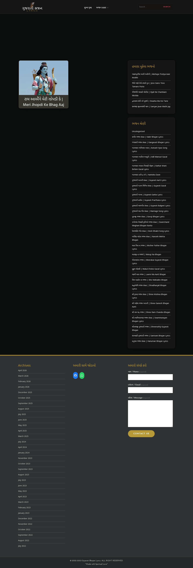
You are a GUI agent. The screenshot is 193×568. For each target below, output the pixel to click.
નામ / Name (137, 372)
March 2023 (23, 502)
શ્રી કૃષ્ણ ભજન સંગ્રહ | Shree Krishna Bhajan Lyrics (149, 296)
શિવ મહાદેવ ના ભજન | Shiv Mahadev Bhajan (149, 280)
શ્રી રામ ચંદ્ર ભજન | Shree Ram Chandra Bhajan (151, 312)
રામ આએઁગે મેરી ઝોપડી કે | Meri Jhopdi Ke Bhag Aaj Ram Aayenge (43, 104)
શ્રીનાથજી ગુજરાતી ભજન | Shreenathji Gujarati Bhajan (150, 329)
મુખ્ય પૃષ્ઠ (88, 7)
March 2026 (23, 376)
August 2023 (23, 475)
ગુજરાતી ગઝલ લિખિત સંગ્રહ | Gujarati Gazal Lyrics (149, 188)
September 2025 (25, 403)
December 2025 (25, 392)
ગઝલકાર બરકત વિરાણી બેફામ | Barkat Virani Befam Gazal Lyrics (149, 168)
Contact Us (141, 434)
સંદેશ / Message (139, 398)
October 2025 (24, 398)
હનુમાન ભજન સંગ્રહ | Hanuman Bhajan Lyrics (150, 341)
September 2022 (25, 535)
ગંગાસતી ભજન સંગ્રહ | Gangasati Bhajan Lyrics (150, 142)
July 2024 (22, 442)
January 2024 (23, 453)
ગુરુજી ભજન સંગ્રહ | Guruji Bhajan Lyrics (148, 217)
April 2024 (22, 447)
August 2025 (23, 409)
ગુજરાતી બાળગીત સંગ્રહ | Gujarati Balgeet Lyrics (151, 206)
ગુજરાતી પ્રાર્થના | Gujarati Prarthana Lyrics (149, 200)
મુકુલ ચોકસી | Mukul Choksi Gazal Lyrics (148, 269)
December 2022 (25, 518)
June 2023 (22, 486)
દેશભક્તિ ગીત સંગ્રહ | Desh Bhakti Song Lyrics (150, 231)
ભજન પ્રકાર (102, 7)
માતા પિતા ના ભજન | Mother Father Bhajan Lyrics (149, 247)
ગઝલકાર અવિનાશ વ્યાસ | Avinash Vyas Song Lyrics (149, 150)
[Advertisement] (96, 40)
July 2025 (22, 414)
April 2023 (22, 496)
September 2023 (25, 469)
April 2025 (22, 431)
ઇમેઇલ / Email (138, 385)
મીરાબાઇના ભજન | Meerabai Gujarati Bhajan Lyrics (150, 262)
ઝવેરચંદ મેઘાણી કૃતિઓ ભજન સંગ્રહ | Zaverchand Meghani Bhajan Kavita (150, 224)
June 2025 (22, 420)
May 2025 (22, 425)
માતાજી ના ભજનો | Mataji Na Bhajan (146, 254)
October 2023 (24, 464)
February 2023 (24, 507)
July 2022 (22, 546)
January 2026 (23, 387)
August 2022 (23, 540)
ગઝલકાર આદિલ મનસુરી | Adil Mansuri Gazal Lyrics (149, 159)
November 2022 (25, 524)
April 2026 (22, 370)
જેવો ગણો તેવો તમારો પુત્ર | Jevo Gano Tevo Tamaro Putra (148, 85)
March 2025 (23, 436)
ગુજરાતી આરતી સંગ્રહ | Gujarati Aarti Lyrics (149, 180)
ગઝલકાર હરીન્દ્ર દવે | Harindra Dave (146, 175)
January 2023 (23, 513)
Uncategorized (138, 131)
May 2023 (22, 491)
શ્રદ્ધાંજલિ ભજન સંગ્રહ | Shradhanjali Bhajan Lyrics (149, 287)
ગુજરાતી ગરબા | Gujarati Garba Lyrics (147, 195)
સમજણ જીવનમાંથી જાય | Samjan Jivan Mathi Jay (151, 106)
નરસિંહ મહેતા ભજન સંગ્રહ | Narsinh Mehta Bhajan (148, 238)
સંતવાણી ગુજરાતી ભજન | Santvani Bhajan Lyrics (151, 336)
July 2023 (22, 480)
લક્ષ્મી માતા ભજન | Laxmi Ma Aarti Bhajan (149, 274)
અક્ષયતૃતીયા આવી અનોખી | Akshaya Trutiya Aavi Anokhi (151, 76)
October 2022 (24, 529)
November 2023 (25, 458)
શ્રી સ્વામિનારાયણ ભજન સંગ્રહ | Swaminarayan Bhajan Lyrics (149, 320)
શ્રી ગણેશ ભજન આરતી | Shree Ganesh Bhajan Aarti (150, 305)
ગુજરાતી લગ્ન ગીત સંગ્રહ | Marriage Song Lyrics (150, 211)
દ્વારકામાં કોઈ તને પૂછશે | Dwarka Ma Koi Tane (150, 101)
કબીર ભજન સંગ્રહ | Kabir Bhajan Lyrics (147, 137)
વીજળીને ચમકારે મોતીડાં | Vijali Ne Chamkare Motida (149, 94)
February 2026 (24, 381)
